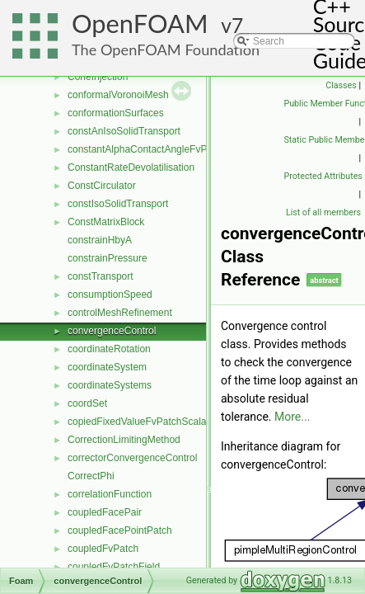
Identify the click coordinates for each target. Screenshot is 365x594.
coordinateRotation (109, 349)
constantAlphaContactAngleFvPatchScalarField (171, 149)
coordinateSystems (110, 385)
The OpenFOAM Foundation (166, 49)
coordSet (87, 403)
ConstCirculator (102, 185)
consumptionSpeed (110, 294)
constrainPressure (107, 258)
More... (292, 416)
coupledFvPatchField (114, 567)
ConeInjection (98, 76)
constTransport (100, 276)
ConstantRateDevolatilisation (131, 167)
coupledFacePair (105, 512)
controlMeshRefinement (120, 312)
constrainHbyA (100, 240)
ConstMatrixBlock (106, 222)
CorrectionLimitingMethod (124, 440)
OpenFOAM (140, 23)
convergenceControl (112, 331)
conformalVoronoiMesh (118, 95)
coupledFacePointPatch (120, 530)
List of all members (323, 212)
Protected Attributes (323, 176)
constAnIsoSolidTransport (124, 131)
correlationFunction (110, 494)
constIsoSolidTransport (118, 204)
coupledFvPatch (103, 548)
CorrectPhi (91, 476)
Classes (340, 85)
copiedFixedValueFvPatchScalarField (150, 421)
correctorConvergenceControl (132, 458)
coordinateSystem (107, 367)
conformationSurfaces (116, 113)
